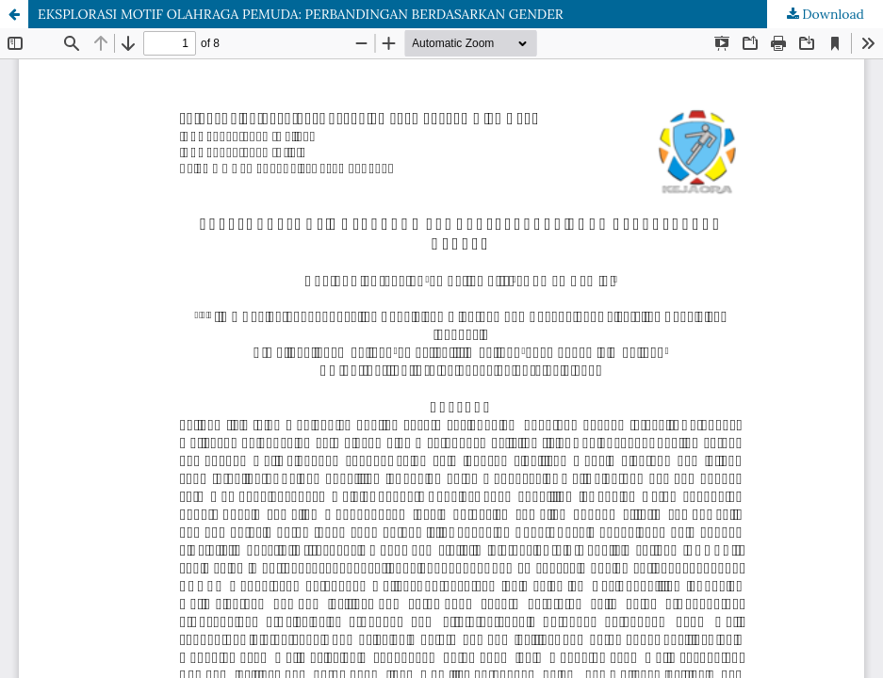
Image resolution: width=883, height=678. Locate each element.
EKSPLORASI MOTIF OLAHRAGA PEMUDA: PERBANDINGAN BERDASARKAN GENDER (301, 14)
